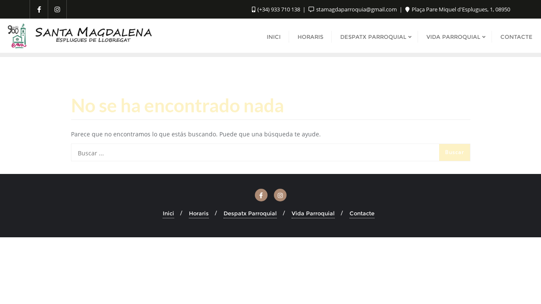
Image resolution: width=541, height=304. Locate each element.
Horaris (199, 213)
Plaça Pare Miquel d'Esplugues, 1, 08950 (457, 9)
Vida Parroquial (313, 213)
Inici (168, 213)
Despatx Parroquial (250, 213)
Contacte (362, 213)
